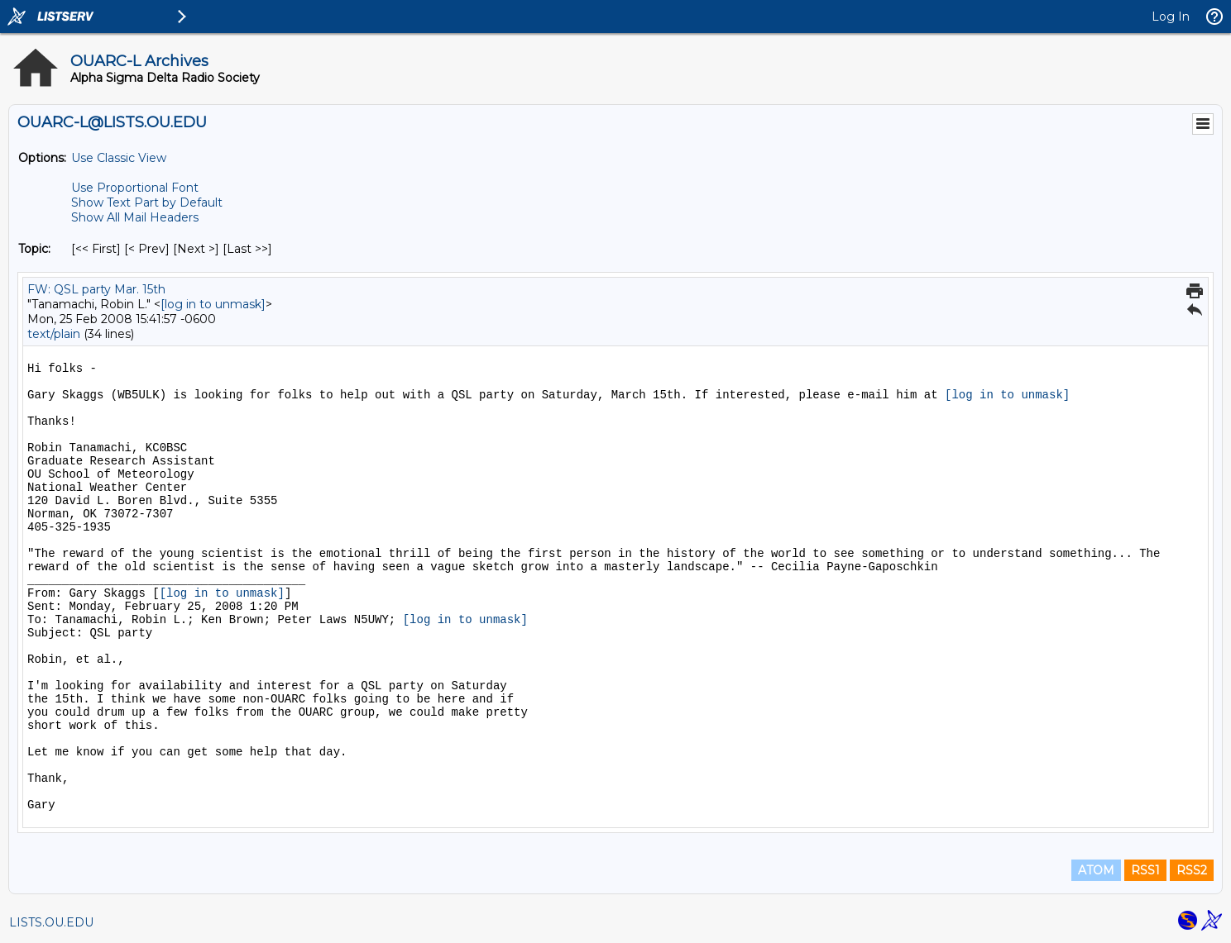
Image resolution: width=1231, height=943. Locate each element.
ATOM (1096, 870)
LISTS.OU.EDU (51, 922)
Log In (1171, 16)
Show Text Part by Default (147, 202)
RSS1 (1145, 870)
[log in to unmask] (213, 304)
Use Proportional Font (135, 187)
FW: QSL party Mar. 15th (96, 289)
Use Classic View (118, 157)
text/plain (53, 333)
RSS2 (1191, 870)
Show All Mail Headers (135, 217)
